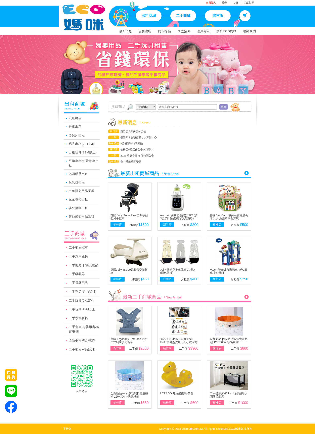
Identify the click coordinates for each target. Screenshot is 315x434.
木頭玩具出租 (78, 173)
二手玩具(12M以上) (82, 309)
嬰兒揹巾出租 (78, 208)
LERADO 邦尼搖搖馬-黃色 (176, 393)
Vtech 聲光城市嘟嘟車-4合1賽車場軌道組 (228, 271)
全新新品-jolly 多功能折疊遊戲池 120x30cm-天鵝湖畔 (129, 395)
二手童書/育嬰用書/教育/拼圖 (84, 329)
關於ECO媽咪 (227, 31)
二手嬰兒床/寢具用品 (83, 265)
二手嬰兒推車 (78, 247)
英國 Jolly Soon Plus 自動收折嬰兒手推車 (129, 217)
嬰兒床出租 (77, 135)
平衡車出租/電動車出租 (84, 163)
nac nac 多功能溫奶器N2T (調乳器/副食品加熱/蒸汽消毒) (179, 217)
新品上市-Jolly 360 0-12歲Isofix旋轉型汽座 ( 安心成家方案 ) (178, 342)
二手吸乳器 (77, 274)
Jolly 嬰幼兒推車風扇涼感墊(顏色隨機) (177, 271)
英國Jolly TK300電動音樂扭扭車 (129, 271)
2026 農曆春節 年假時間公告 (137, 155)
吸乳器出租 (77, 182)
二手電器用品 (78, 283)
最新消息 (125, 31)
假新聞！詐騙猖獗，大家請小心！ (140, 137)
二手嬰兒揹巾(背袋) (83, 291)
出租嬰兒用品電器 (81, 191)
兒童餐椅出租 (78, 199)
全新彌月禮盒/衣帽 (82, 340)
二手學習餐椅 (78, 318)
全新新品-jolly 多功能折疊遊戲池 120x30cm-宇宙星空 (229, 340)
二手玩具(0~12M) (81, 300)
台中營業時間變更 (130, 161)
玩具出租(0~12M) (81, 143)
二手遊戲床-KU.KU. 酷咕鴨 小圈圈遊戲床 (228, 395)
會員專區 (203, 31)
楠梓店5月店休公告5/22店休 (136, 149)
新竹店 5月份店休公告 (133, 131)
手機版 (67, 428)
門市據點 (164, 31)
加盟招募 (184, 31)
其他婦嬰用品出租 (81, 216)
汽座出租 (75, 118)
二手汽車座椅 (78, 256)
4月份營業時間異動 (131, 143)
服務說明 (145, 31)
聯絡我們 (249, 31)
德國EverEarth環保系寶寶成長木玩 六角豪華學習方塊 (229, 217)
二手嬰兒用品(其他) (83, 349)
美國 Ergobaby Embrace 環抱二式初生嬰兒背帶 (128, 340)
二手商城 (183, 16)
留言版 (217, 16)
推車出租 (75, 126)
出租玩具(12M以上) (83, 152)
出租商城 (148, 16)
